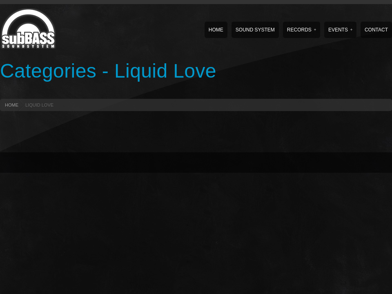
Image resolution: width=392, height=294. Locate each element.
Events (340, 30)
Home (216, 30)
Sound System (255, 30)
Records (301, 30)
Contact (376, 30)
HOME (11, 104)
